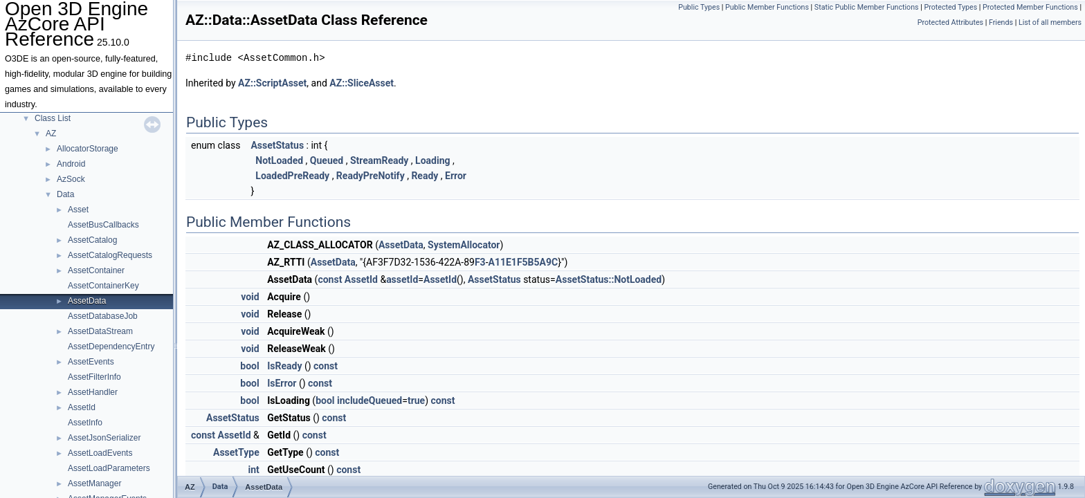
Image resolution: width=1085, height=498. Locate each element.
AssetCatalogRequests (110, 255)
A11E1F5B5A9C (523, 262)
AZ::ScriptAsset (272, 83)
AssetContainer (96, 270)
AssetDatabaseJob (103, 316)
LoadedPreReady (292, 175)
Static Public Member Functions (866, 7)
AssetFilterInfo (94, 377)
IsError (281, 383)
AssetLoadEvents (100, 453)
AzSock (71, 179)
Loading (432, 160)
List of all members (1050, 22)
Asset (78, 209)
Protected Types (950, 7)
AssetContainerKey (103, 285)
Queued (326, 160)
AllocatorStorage (87, 149)
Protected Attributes (950, 22)
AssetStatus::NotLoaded (609, 279)
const (330, 279)
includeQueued (369, 400)
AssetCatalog (92, 240)
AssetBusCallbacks (103, 225)
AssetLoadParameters (109, 468)
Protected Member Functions (1030, 7)
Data (65, 194)
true (416, 400)
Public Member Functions (767, 7)
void (250, 296)
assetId (402, 279)
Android (71, 164)
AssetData (87, 301)
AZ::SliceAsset (361, 83)
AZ (51, 133)
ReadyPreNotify (370, 175)
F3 (480, 262)
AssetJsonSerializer (104, 438)
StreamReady (379, 160)
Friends (1001, 22)
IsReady (284, 365)
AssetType (236, 452)
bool (249, 365)
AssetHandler (93, 392)
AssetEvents (91, 362)
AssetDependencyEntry (111, 346)
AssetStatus (277, 145)
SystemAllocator (464, 244)
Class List (53, 118)
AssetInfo (85, 422)
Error (455, 175)
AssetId (81, 407)
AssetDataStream (100, 331)
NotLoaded (279, 160)
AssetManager (94, 483)
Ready (424, 175)
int (253, 469)
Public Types (699, 7)
